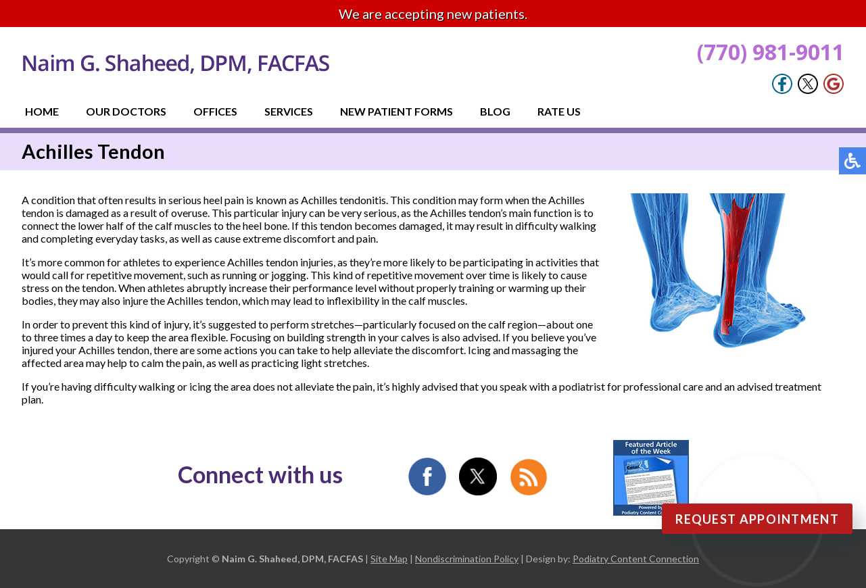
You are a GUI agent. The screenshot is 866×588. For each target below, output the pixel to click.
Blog (495, 111)
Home (42, 111)
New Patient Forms (396, 111)
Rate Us (559, 111)
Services (288, 111)
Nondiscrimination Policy (467, 558)
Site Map (389, 558)
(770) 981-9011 (770, 51)
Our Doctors (126, 111)
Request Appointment (757, 519)
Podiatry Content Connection (636, 558)
